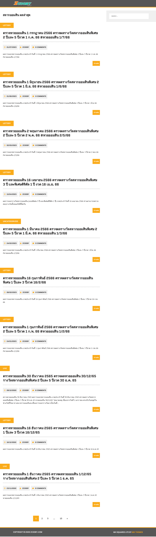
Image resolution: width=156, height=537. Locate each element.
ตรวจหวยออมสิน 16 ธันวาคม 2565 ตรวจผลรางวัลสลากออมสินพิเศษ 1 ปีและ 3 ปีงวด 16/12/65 (50, 430)
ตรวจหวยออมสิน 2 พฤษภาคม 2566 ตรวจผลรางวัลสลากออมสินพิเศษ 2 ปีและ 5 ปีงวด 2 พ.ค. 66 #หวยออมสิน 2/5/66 (50, 133)
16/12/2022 (11, 443)
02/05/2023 (12, 146)
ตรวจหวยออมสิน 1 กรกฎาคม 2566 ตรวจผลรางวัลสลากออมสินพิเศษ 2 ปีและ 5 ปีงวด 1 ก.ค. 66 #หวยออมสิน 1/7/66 (50, 35)
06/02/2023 (12, 293)
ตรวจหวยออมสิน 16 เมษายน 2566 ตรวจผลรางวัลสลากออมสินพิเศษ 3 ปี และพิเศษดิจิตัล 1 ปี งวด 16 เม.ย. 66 (50, 182)
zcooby (25, 48)
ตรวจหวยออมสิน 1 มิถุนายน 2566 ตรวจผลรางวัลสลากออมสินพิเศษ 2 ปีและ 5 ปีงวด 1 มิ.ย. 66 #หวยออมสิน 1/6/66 (51, 84)
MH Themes (137, 532)
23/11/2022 (11, 488)
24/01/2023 (11, 342)
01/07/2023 (11, 48)
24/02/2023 (12, 244)
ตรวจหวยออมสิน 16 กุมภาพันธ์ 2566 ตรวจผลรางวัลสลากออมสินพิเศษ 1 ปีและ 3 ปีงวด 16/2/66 (48, 280)
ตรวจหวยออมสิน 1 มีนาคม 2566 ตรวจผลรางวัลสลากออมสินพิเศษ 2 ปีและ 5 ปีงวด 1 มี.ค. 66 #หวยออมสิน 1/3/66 (50, 231)
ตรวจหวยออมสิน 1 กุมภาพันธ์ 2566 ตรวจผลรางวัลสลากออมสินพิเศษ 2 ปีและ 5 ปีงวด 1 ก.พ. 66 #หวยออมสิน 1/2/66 (50, 329)
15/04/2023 (11, 195)
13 (61, 518)
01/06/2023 (11, 97)
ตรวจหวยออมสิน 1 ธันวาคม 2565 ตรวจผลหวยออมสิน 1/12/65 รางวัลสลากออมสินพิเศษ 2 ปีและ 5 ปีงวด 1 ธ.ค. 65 (47, 476)
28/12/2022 (11, 391)
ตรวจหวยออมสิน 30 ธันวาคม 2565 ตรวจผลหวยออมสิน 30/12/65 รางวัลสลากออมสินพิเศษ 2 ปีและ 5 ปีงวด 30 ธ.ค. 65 (49, 378)
